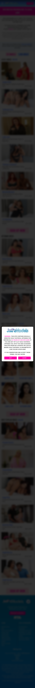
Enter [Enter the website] (24, 358)
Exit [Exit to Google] (10, 358)
